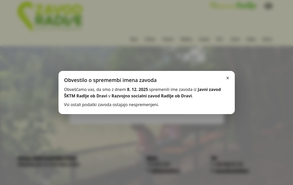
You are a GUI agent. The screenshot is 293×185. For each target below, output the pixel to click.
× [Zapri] (227, 78)
